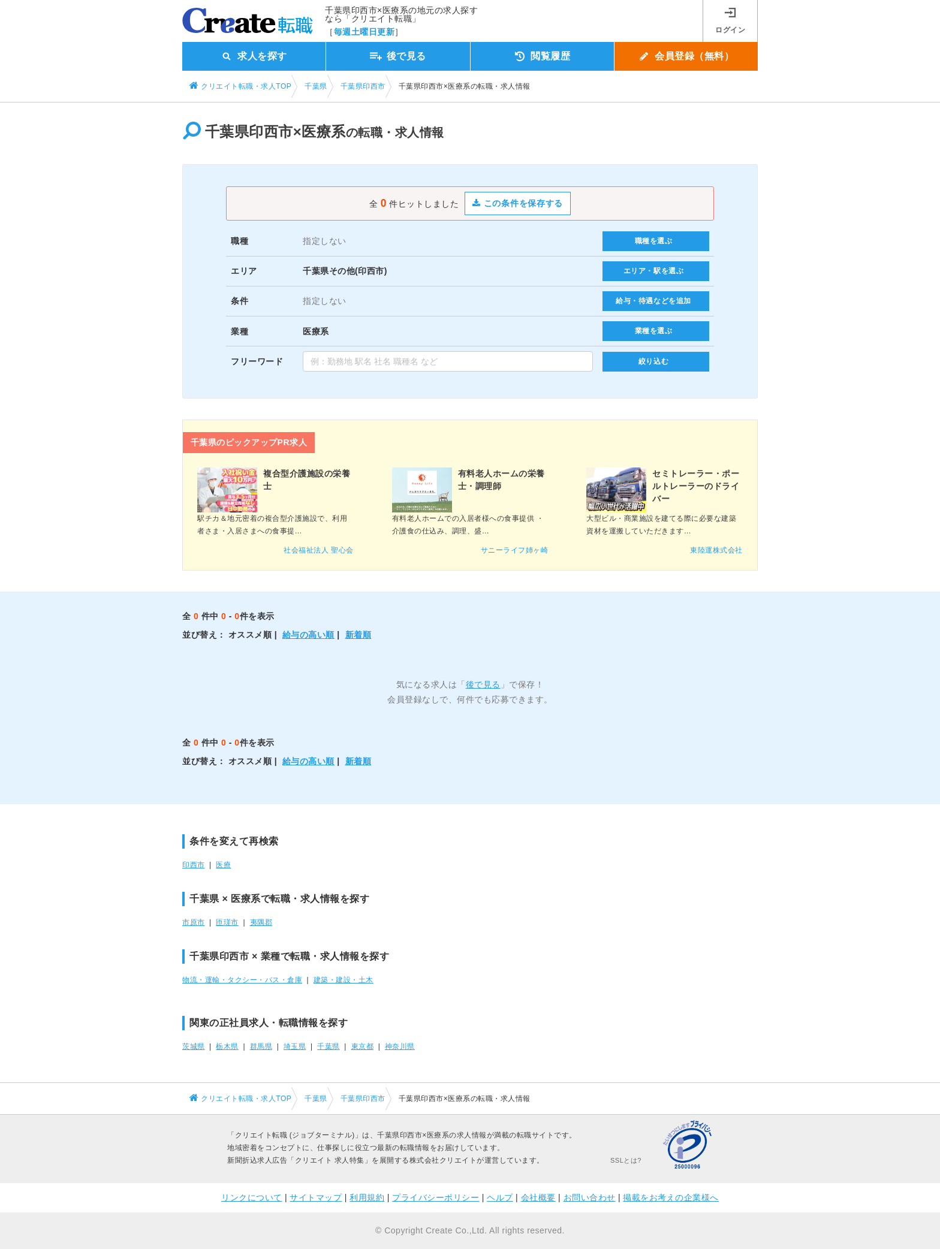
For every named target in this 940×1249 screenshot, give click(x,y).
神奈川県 (400, 1046)
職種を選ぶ (654, 241)
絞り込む (653, 361)
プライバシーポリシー (435, 1197)
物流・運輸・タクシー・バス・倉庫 (242, 980)
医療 (223, 865)
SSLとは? (625, 1160)
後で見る (483, 684)
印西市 (193, 865)
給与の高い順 (308, 634)
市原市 (193, 922)
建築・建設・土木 (343, 980)
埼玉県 (295, 1046)
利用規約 (367, 1197)
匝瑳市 (227, 922)
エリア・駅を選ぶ (653, 271)
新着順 (358, 634)
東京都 (362, 1046)
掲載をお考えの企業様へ (671, 1197)
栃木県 (227, 1046)
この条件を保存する (517, 203)
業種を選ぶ (654, 331)
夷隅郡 (261, 922)
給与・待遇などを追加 (653, 301)
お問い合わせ (590, 1197)
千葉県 (328, 1046)
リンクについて (251, 1197)
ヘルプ (500, 1197)
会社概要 (538, 1197)
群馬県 (261, 1046)
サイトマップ (316, 1197)
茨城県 (193, 1046)
